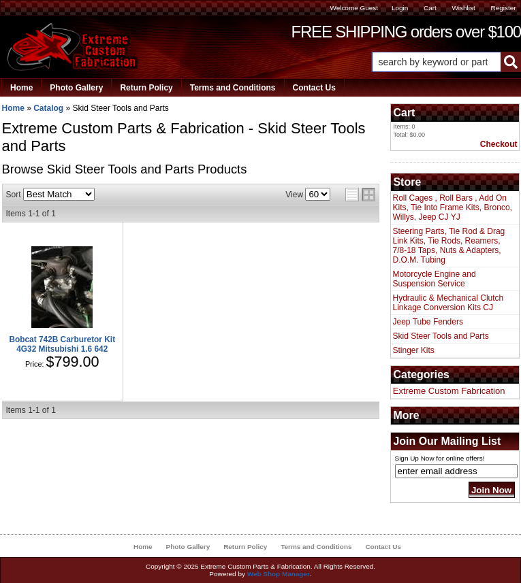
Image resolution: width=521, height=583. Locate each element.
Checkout (499, 144)
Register (503, 8)
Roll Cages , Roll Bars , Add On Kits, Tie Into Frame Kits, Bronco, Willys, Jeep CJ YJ (452, 207)
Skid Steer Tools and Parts (441, 336)
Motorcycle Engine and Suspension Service (434, 278)
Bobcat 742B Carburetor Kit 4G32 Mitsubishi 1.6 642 (62, 344)
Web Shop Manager (278, 574)
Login (400, 8)
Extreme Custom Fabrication (449, 391)
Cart (430, 8)
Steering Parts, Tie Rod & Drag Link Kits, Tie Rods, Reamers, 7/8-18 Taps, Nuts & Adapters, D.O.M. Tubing (449, 246)
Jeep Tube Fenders (428, 322)
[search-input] (436, 62)
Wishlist (463, 8)
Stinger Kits (414, 350)
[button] (446, 62)
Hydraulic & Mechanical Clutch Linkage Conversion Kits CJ (448, 302)
